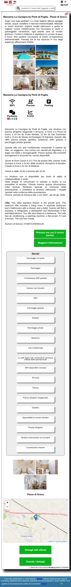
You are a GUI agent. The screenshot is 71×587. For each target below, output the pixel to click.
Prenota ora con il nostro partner (50, 234)
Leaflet (50, 541)
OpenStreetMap (61, 541)
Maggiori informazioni (50, 243)
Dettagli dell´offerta (35, 550)
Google (39, 579)
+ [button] (8, 503)
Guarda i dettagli (35, 561)
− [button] (8, 507)
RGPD (43, 584)
